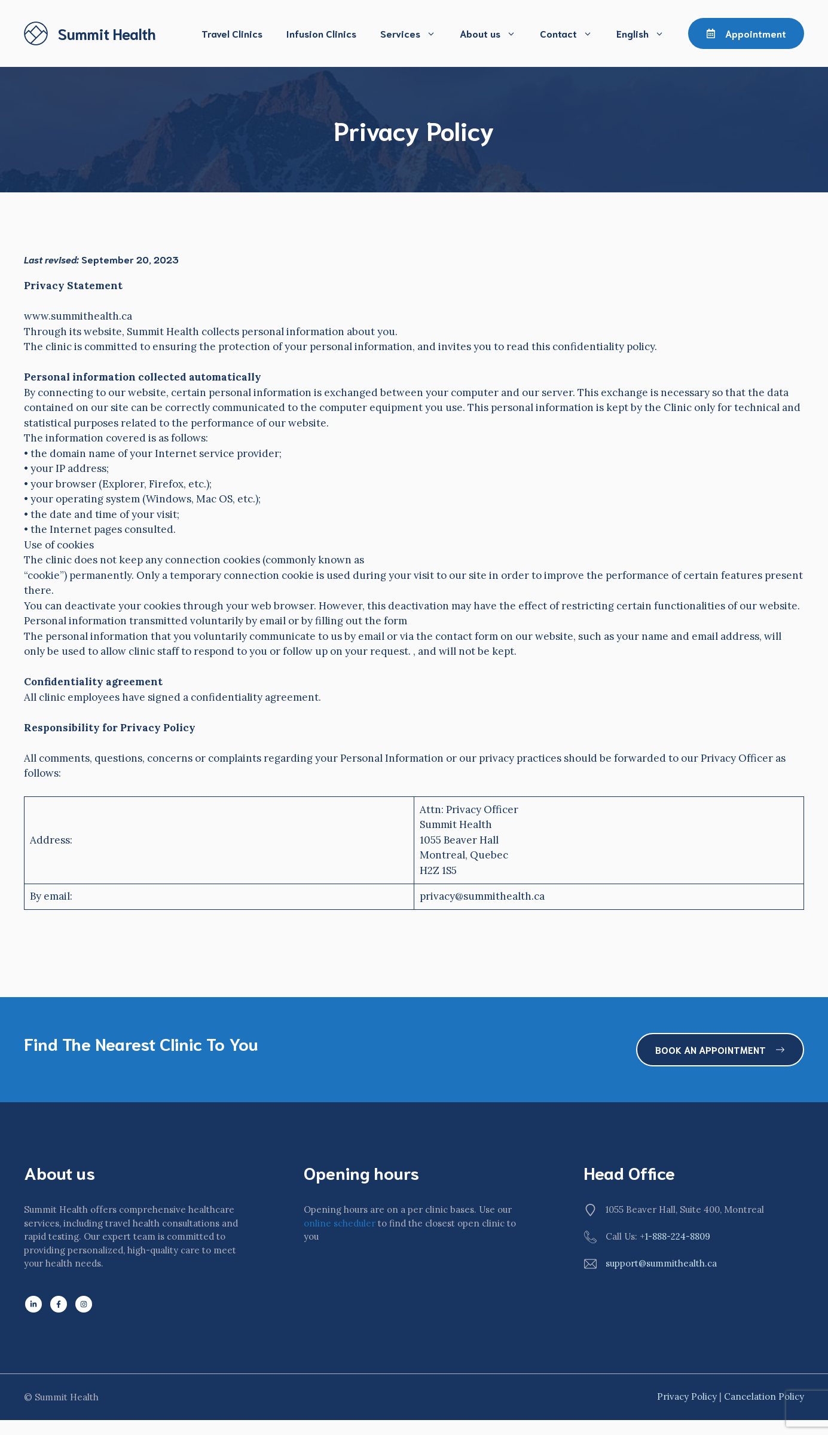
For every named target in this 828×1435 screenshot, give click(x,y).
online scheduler (339, 1223)
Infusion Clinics (321, 33)
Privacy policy (687, 1396)
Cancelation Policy (764, 1396)
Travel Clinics (231, 33)
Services (414, 33)
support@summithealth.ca (661, 1263)
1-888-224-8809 (677, 1236)
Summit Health (107, 33)
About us (494, 33)
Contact (572, 33)
